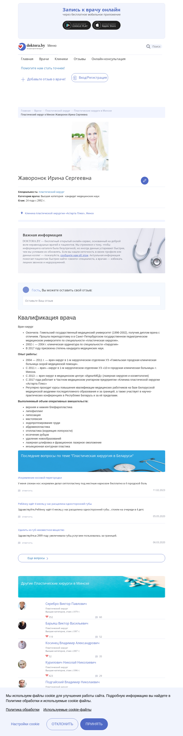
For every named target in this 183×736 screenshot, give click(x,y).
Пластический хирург (52, 191)
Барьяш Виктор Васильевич (67, 623)
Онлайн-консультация (109, 59)
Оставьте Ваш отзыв (91, 300)
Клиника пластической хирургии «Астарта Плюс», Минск (59, 213)
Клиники (61, 59)
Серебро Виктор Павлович (66, 604)
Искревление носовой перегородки (40, 477)
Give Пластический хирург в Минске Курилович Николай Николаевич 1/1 (47, 675)
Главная (27, 59)
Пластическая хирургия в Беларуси (102, 455)
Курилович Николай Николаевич (71, 662)
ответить (27, 490)
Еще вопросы (39, 558)
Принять (94, 724)
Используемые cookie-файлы (67, 710)
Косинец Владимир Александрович (72, 643)
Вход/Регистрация (90, 77)
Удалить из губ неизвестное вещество (41, 530)
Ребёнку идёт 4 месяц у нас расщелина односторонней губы (55, 504)
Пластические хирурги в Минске (61, 583)
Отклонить (62, 724)
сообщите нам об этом (74, 255)
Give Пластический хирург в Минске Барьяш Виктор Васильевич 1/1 (47, 636)
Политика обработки (22, 710)
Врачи (44, 59)
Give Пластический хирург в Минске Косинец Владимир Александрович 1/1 (47, 656)
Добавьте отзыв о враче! (43, 79)
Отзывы (80, 59)
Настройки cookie (25, 724)
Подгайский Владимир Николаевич (73, 682)
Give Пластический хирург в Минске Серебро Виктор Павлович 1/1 (47, 616)
